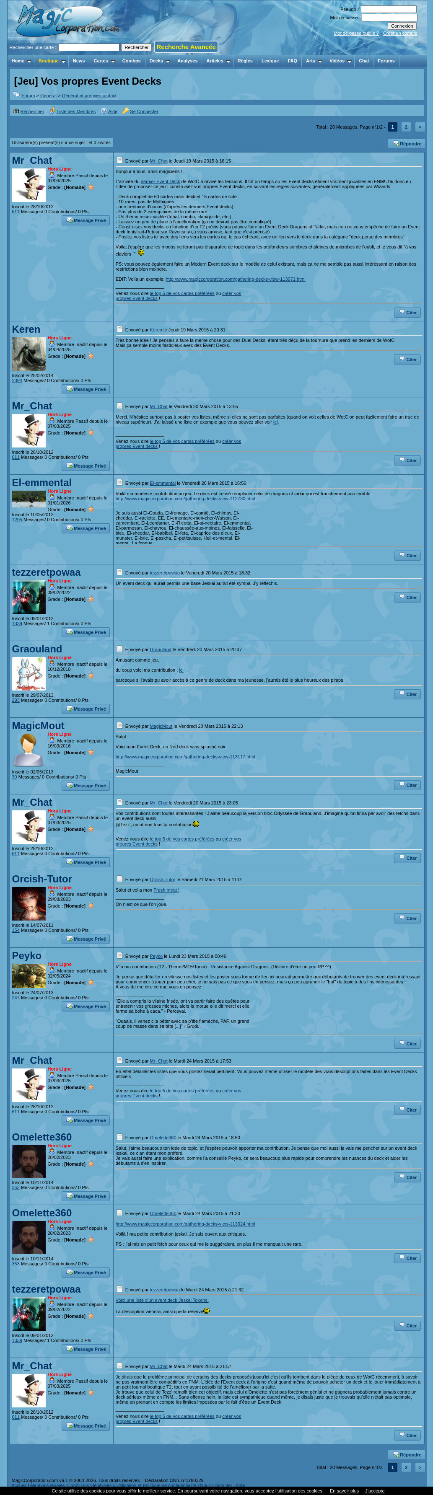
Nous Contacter (216, 1485)
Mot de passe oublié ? (356, 33)
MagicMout (38, 725)
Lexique (270, 60)
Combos (131, 60)
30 (14, 776)
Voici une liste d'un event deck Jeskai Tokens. (162, 1300)
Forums (386, 60)
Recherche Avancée (185, 46)
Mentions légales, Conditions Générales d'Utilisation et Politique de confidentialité (113, 1485)
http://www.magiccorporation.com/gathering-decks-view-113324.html (185, 1223)
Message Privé (86, 219)
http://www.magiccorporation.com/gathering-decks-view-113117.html (185, 756)
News (79, 60)
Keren (26, 329)
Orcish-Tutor (42, 879)
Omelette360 (42, 1137)
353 (16, 1187)
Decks (160, 60)
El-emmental (42, 482)
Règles (245, 60)
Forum (28, 95)
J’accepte (374, 1490)
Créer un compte (400, 33)
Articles (218, 60)
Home (22, 60)
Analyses (187, 60)
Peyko (27, 955)
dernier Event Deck (160, 181)
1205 (17, 519)
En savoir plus (344, 1490)
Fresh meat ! (166, 889)
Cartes (104, 60)
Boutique (52, 60)
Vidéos (340, 60)
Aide (109, 111)
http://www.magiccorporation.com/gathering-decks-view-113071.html (236, 279)
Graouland (37, 648)
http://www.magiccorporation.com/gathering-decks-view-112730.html (185, 498)
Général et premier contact (89, 95)
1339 (17, 623)
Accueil (19, 1485)
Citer (408, 311)
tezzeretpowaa (46, 572)
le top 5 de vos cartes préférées (182, 293)
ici (275, 421)
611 (16, 211)
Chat (364, 60)
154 (16, 930)
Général (48, 95)
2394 (17, 380)
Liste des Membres (72, 111)
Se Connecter (140, 111)
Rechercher (28, 111)
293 (16, 700)
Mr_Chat (32, 160)
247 (16, 997)
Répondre (406, 143)
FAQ (292, 60)
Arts (314, 60)
